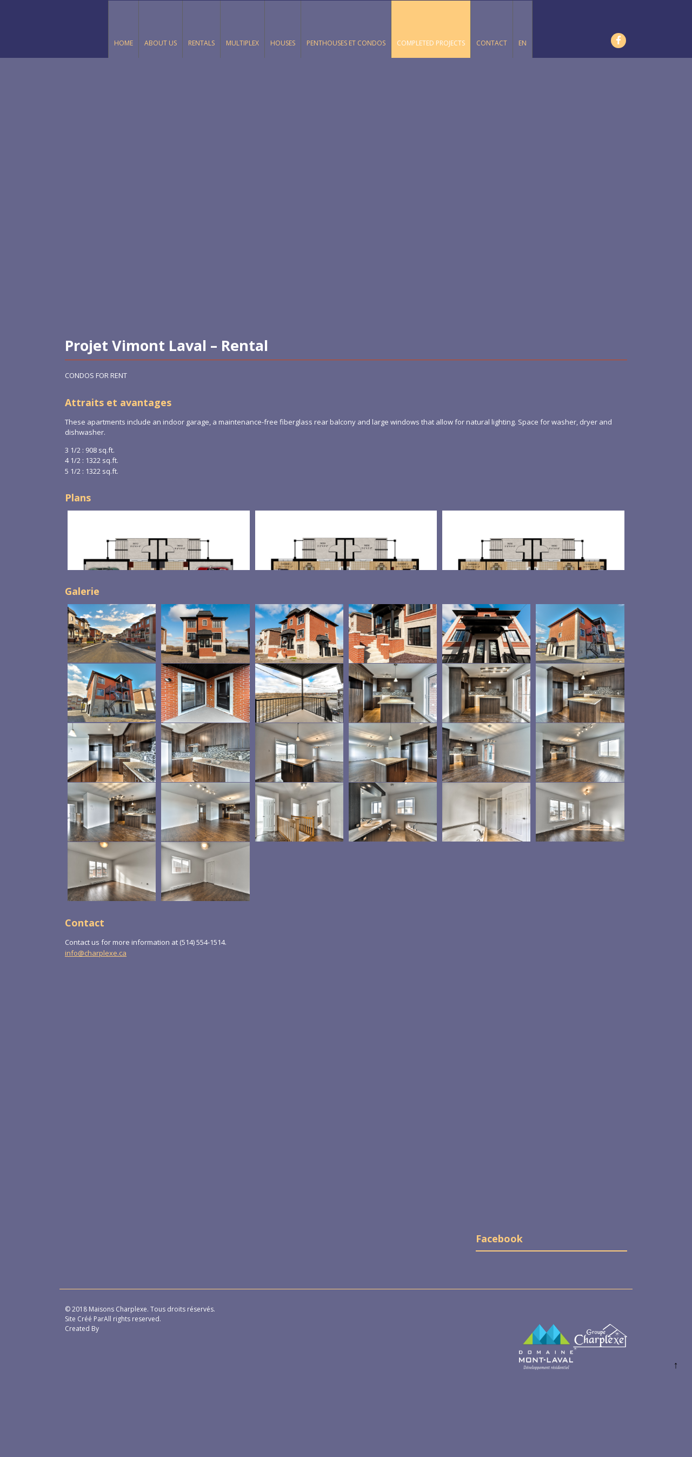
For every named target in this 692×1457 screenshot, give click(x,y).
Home (123, 43)
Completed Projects (431, 43)
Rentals (201, 43)
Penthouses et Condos (346, 43)
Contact (491, 43)
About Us (160, 43)
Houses (282, 43)
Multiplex (242, 43)
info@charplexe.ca (96, 953)
